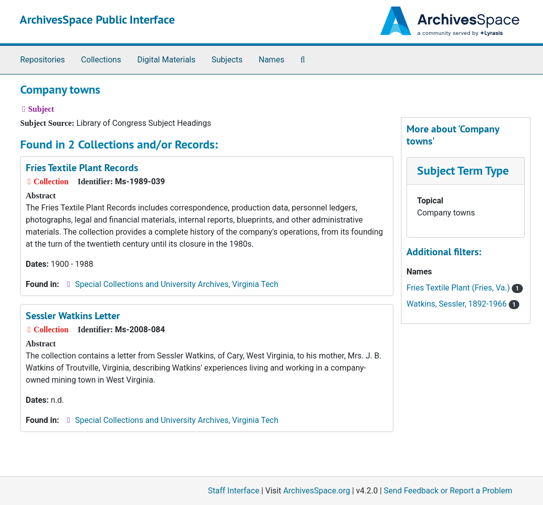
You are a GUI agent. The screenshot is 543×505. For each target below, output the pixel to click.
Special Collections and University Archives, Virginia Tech (176, 284)
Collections (101, 59)
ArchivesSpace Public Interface (97, 19)
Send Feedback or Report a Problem (448, 490)
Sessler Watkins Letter (73, 315)
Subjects (227, 59)
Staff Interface (233, 490)
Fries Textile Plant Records (82, 167)
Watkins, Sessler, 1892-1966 (462, 304)
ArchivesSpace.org (316, 490)
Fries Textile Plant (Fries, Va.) (464, 288)
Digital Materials (166, 59)
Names (272, 59)
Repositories (42, 59)
